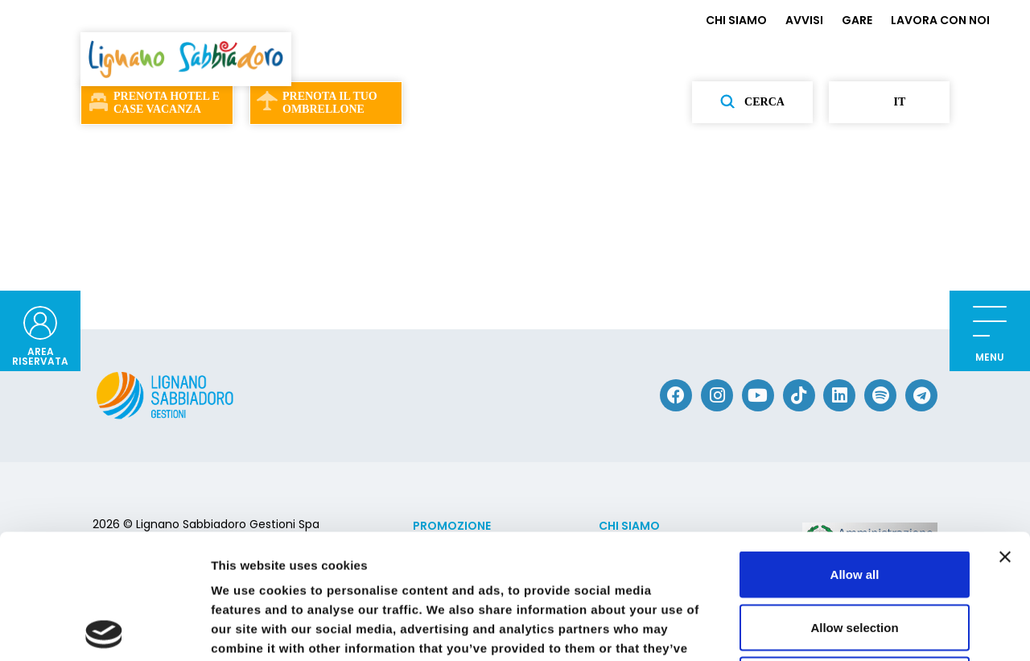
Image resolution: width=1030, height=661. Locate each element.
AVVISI (804, 20)
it (889, 102)
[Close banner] (1005, 432)
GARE (857, 20)
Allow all (855, 450)
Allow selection (854, 503)
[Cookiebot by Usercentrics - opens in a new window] (104, 630)
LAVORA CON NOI (940, 20)
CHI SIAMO (736, 20)
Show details (844, 629)
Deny (855, 555)
